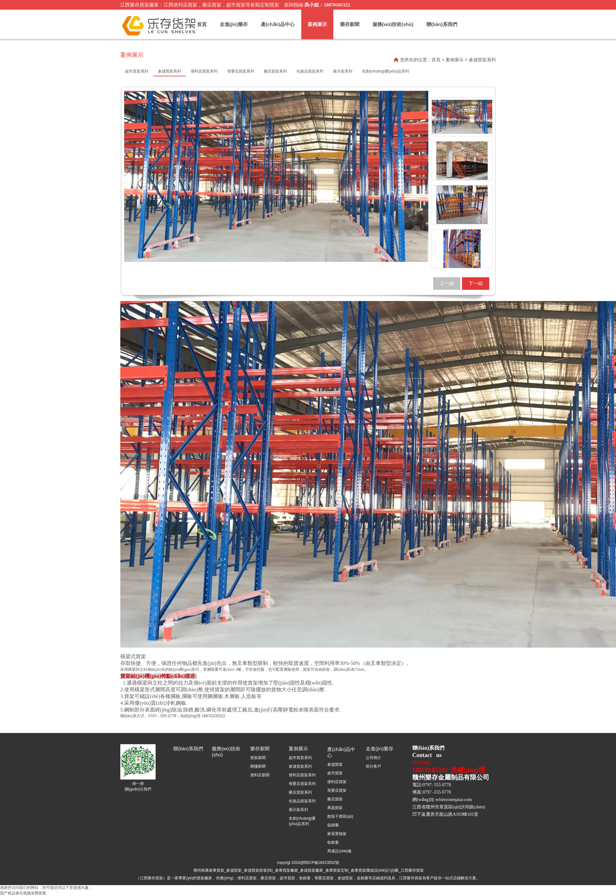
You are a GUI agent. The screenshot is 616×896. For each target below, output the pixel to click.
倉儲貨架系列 (300, 766)
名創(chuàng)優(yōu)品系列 (302, 821)
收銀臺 (333, 842)
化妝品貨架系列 (302, 801)
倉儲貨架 (335, 764)
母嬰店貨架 (336, 790)
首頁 (202, 24)
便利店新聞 (260, 775)
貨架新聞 (258, 757)
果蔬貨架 (335, 808)
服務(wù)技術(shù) (392, 24)
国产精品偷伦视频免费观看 (23, 893)
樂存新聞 (349, 24)
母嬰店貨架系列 (302, 783)
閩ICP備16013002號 (321, 862)
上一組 (447, 283)
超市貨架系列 (300, 757)
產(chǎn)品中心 (278, 24)
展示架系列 (298, 809)
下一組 (475, 283)
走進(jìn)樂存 (234, 24)
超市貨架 (335, 773)
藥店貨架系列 (300, 792)
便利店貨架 (336, 782)
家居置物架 (336, 833)
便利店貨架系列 (302, 775)
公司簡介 (373, 757)
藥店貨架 (335, 799)
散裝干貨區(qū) (340, 816)
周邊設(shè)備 (339, 851)
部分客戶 (373, 766)
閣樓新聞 (258, 766)
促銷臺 (333, 825)
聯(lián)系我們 (441, 24)
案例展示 (317, 24)
